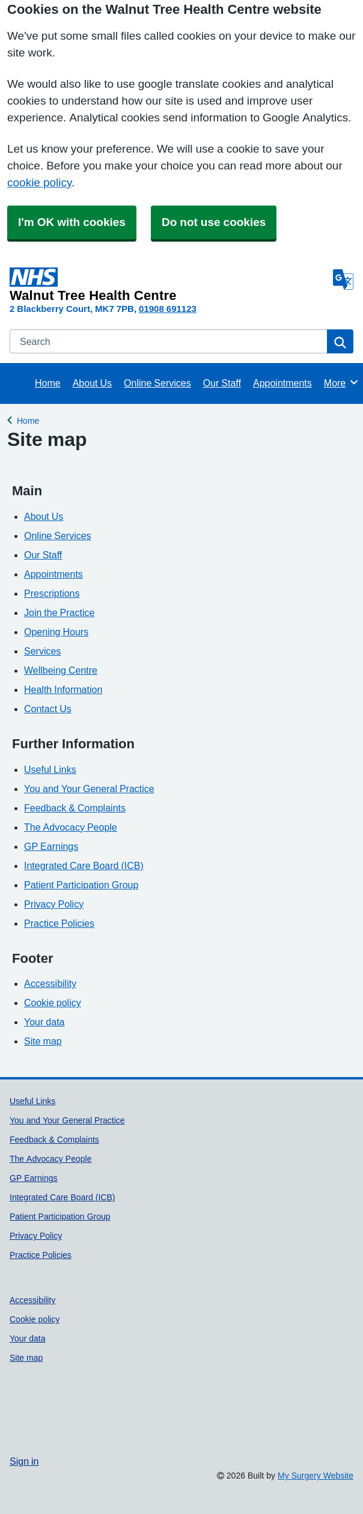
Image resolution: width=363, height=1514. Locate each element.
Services (42, 651)
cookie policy (39, 182)
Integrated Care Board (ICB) (84, 865)
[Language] (343, 279)
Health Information (63, 689)
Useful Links (50, 769)
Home (48, 383)
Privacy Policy (54, 904)
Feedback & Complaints (75, 808)
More (341, 382)
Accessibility (50, 983)
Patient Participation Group (81, 885)
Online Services (157, 383)
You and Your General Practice (89, 788)
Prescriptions (51, 593)
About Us (92, 383)
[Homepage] (169, 284)
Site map (43, 1041)
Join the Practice (59, 612)
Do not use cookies (214, 222)
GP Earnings (51, 846)
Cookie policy (52, 1002)
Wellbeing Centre (60, 670)
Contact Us (48, 708)
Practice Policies (59, 923)
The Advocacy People (70, 827)
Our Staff (222, 383)
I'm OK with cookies (72, 222)
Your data (44, 1022)
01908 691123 (168, 308)
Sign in (24, 1461)
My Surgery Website (315, 1475)
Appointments (282, 383)
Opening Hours (56, 631)
